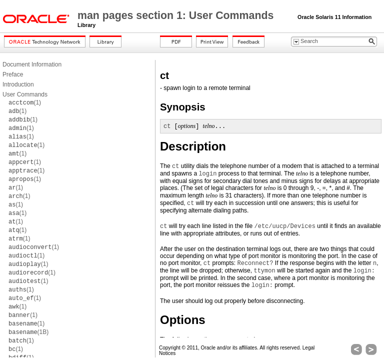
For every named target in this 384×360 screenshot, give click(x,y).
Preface (12, 74)
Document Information (32, 64)
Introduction (18, 84)
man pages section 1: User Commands (177, 16)
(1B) (28, 332)
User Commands (25, 94)
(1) (24, 102)
